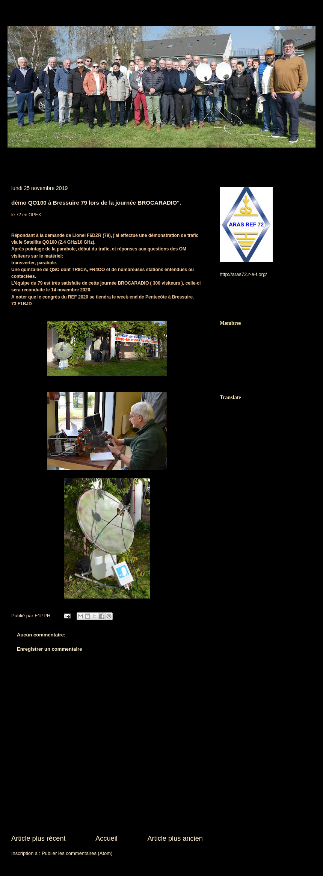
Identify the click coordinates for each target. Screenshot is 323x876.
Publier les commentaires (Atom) (77, 853)
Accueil (106, 838)
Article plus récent (38, 838)
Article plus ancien (175, 838)
